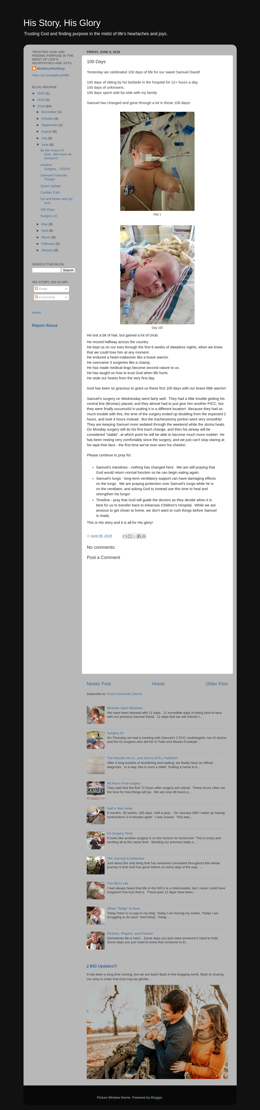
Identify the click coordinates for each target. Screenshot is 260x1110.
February (48, 244)
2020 (41, 93)
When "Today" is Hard (123, 908)
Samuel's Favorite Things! (53, 177)
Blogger (156, 1097)
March (46, 237)
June (45, 144)
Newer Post (99, 683)
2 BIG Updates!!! (102, 966)
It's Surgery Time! (120, 833)
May (45, 224)
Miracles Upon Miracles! (125, 708)
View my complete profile (50, 75)
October (47, 118)
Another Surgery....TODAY (55, 167)
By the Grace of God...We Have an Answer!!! (56, 154)
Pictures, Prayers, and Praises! (130, 933)
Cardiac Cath (50, 192)
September (50, 125)
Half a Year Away (119, 808)
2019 (41, 100)
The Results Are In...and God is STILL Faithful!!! (142, 758)
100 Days (47, 209)
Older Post (217, 683)
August (47, 131)
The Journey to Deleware (125, 858)
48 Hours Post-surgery (124, 783)
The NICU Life (117, 883)
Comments (45, 297)
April (45, 230)
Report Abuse (45, 325)
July (44, 138)
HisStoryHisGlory (51, 68)
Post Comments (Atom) (124, 694)
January (47, 250)
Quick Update (50, 186)
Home (158, 683)
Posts (41, 289)
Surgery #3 (115, 733)
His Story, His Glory (62, 23)
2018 (41, 106)
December (49, 112)
